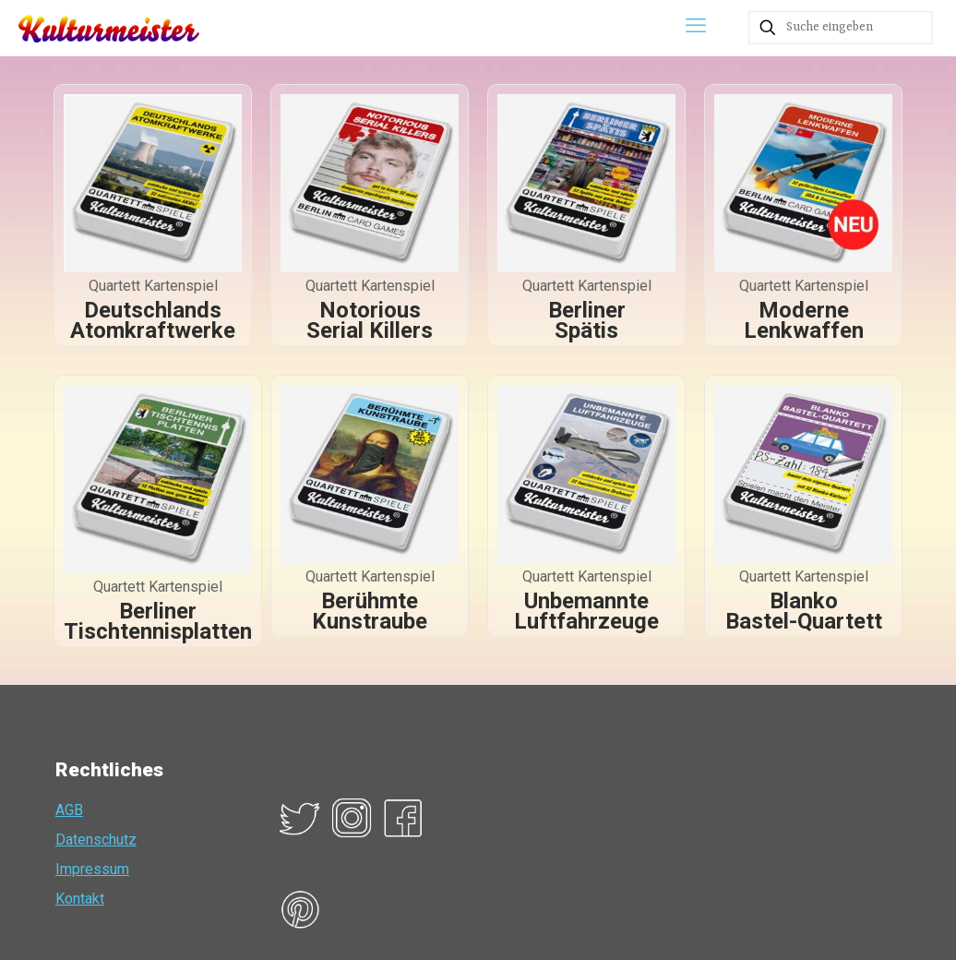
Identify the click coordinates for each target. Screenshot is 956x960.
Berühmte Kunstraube (369, 611)
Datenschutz (96, 839)
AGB (69, 810)
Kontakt (79, 898)
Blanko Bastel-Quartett (803, 611)
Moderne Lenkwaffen (804, 320)
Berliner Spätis (587, 320)
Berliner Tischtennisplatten (158, 621)
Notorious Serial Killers (369, 320)
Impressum (92, 869)
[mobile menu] (695, 27)
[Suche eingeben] (840, 27)
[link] (153, 183)
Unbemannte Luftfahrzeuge (586, 611)
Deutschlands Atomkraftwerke (152, 320)
